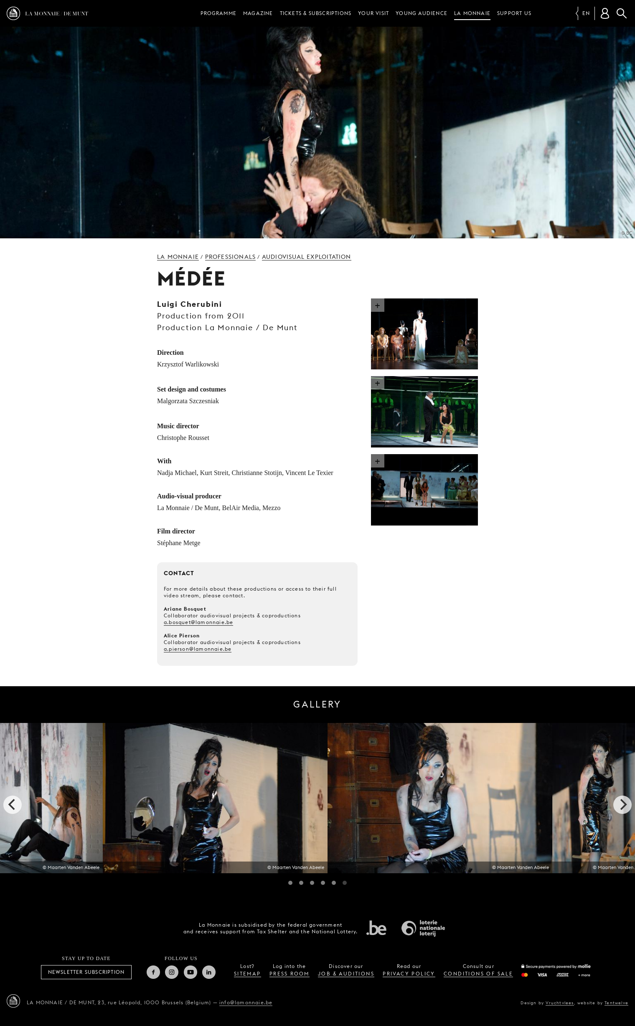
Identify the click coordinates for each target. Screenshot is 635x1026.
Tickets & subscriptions (316, 13)
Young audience (421, 13)
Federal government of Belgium (376, 927)
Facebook (153, 972)
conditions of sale (478, 973)
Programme (218, 13)
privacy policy (409, 973)
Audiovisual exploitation (306, 256)
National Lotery (423, 928)
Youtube (190, 972)
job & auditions (346, 973)
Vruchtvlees (560, 1002)
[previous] (12, 805)
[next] (622, 805)
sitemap (247, 973)
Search (621, 13)
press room (289, 973)
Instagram (171, 972)
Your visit (373, 13)
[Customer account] (605, 13)
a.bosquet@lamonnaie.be (198, 622)
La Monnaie (472, 13)
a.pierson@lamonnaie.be (197, 649)
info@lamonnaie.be (245, 1002)
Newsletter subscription (86, 972)
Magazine (258, 13)
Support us (514, 13)
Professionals (230, 256)
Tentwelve (616, 1002)
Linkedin (209, 972)
